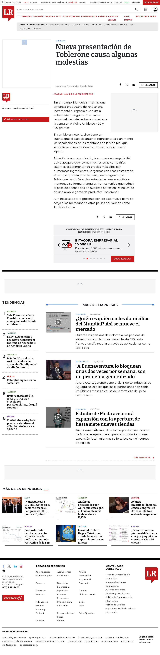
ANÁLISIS (102, 16)
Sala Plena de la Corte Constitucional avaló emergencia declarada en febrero (21, 320)
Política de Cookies (115, 604)
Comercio (12, 355)
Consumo (40, 583)
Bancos (135, 526)
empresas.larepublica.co (62, 637)
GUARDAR (148, 85)
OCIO (58, 16)
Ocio (81, 605)
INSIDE (153, 16)
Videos (60, 620)
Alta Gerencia (64, 572)
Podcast (40, 613)
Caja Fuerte (63, 575)
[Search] (136, 9)
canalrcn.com (75, 641)
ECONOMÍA (38, 16)
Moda (86, 25)
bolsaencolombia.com (117, 637)
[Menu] (19, 16)
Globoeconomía (87, 594)
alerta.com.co (9, 645)
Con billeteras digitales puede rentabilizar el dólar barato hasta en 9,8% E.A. (22, 425)
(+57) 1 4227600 (10, 587)
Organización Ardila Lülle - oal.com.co (146, 639)
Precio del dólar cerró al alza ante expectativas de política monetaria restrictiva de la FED (37, 536)
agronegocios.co (37, 637)
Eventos (83, 590)
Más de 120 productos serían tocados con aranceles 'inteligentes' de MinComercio (22, 363)
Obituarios (62, 605)
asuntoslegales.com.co (14, 637)
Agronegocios (43, 572)
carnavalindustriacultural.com (50, 641)
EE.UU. (27, 498)
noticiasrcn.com (109, 641)
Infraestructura (64, 602)
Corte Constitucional (30, 29)
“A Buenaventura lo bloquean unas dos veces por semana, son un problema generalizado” (111, 371)
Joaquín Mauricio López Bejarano (73, 94)
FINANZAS (27, 16)
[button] (58, 245)
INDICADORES (142, 16)
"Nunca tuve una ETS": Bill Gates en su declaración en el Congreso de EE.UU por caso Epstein (37, 508)
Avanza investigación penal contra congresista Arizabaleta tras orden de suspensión (144, 508)
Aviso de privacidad (115, 589)
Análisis (11, 376)
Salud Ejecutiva (86, 613)
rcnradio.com (91, 641)
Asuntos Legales (44, 575)
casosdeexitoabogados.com (17, 641)
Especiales (62, 590)
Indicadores (42, 602)
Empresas (41, 590)
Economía (84, 583)
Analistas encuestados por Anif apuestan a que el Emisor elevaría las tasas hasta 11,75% (90, 509)
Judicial (135, 498)
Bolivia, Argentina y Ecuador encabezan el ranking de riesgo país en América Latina (21, 341)
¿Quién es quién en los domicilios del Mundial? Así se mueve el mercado (112, 324)
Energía (76, 25)
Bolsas (11, 417)
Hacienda (11, 311)
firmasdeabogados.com (90, 637)
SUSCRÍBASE (151, 2)
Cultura (82, 526)
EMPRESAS (50, 16)
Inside (82, 602)
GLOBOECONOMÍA (71, 16)
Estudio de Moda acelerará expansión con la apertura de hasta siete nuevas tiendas (108, 419)
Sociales (40, 620)
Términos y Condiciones (117, 593)
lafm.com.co (127, 641)
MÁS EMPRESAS (142, 457)
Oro (132, 25)
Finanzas (40, 594)
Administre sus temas (16, 119)
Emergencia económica (116, 25)
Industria (96, 25)
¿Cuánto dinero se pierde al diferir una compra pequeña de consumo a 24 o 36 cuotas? (144, 536)
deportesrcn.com (29, 645)
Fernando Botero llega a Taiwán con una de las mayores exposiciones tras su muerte (91, 536)
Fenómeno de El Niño (59, 25)
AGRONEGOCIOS (89, 16)
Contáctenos (112, 586)
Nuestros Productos (115, 582)
